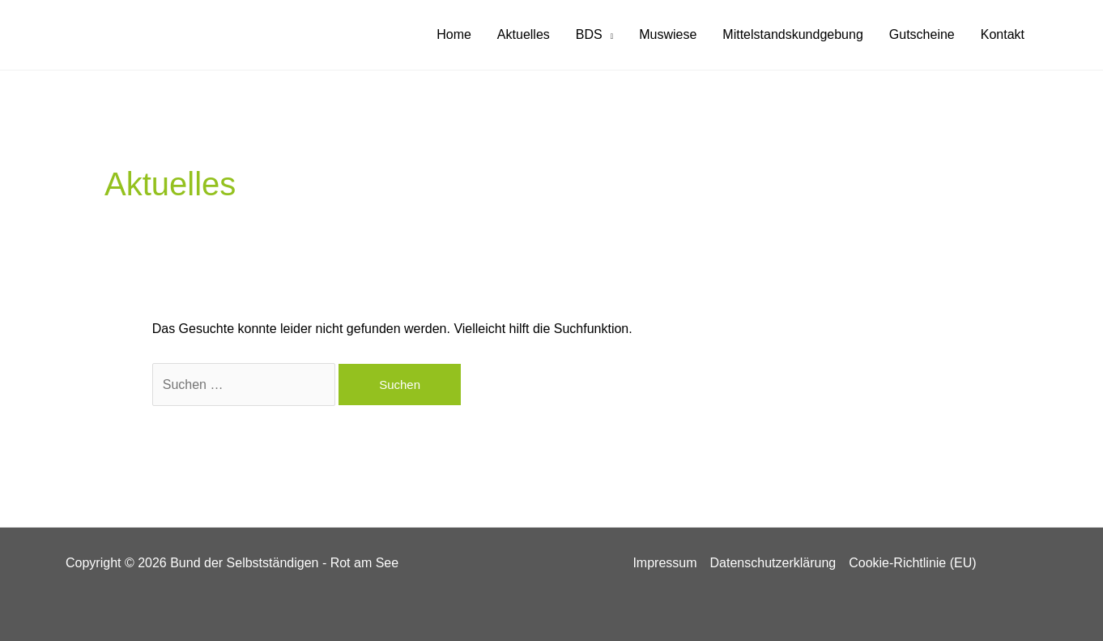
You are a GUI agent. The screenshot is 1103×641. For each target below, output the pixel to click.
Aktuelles (523, 34)
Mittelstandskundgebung (792, 34)
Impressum (664, 563)
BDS (589, 34)
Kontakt (1002, 34)
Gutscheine (922, 34)
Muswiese (667, 34)
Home (454, 34)
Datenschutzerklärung (773, 563)
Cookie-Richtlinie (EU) (912, 563)
